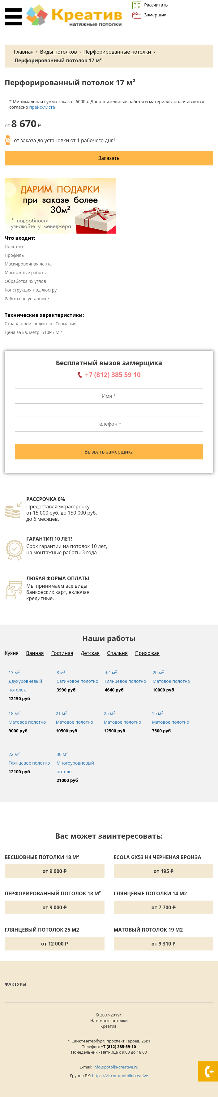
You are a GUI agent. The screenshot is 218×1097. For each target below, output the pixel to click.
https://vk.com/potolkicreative (120, 1075)
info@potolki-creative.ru (115, 1067)
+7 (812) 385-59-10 (118, 1046)
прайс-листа (42, 107)
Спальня (117, 653)
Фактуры (15, 984)
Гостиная (62, 653)
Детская (90, 653)
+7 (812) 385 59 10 (113, 374)
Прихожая (147, 653)
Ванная (35, 653)
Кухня (12, 653)
